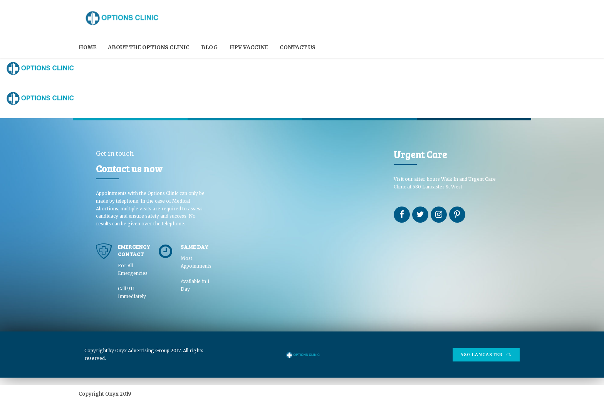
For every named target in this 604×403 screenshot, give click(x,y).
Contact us (297, 47)
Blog (209, 47)
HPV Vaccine (249, 47)
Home (87, 47)
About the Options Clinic (149, 47)
